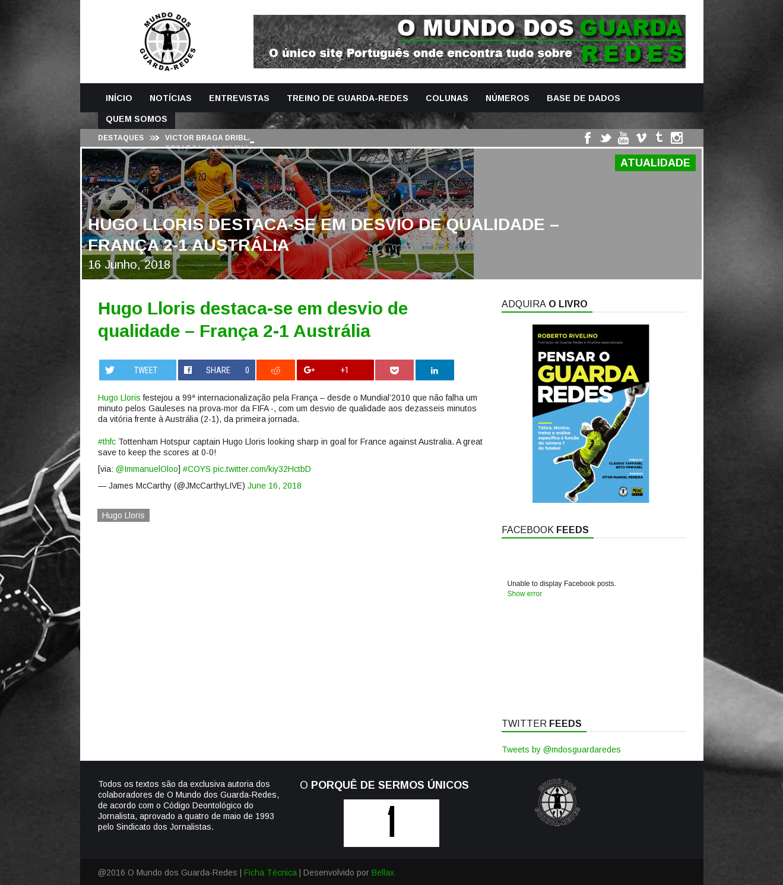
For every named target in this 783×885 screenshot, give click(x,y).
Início (119, 98)
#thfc (107, 441)
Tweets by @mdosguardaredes (561, 749)
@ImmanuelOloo (147, 469)
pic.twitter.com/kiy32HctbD (262, 469)
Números (508, 98)
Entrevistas (239, 98)
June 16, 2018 (275, 485)
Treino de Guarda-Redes (347, 98)
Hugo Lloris (119, 397)
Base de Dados (583, 98)
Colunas (447, 98)
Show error (525, 594)
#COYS (197, 469)
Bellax (383, 872)
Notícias (171, 98)
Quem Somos (136, 119)
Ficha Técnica (270, 872)
